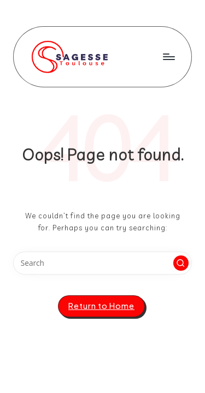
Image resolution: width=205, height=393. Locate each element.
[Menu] (168, 56)
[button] (181, 263)
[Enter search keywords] (102, 263)
